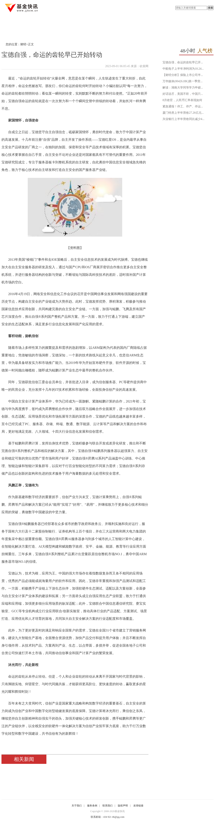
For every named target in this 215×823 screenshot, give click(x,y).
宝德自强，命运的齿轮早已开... (183, 62)
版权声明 (123, 805)
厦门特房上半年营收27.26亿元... (183, 112)
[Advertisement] (183, 152)
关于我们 (77, 805)
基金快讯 (120, 811)
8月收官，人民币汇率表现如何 (182, 100)
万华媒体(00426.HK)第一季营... (183, 81)
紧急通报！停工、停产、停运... (183, 106)
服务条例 (92, 805)
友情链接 (138, 805)
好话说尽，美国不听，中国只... (183, 93)
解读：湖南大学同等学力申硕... (183, 87)
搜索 (210, 7)
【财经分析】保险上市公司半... (183, 75)
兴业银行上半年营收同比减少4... (184, 119)
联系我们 (107, 805)
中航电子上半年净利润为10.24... (183, 68)
